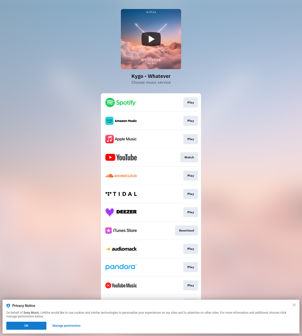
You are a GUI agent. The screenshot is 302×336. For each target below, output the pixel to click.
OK (26, 325)
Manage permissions (66, 325)
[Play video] (151, 39)
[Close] (294, 305)
